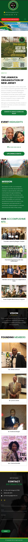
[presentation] (12, 526)
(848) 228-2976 (9, 14)
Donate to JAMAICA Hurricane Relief (10, 19)
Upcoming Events (14, 154)
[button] (8, 147)
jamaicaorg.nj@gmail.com (11, 12)
